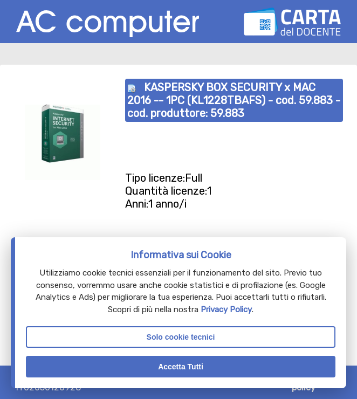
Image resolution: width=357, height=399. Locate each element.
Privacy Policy (226, 309)
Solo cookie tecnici (181, 337)
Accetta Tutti (180, 366)
